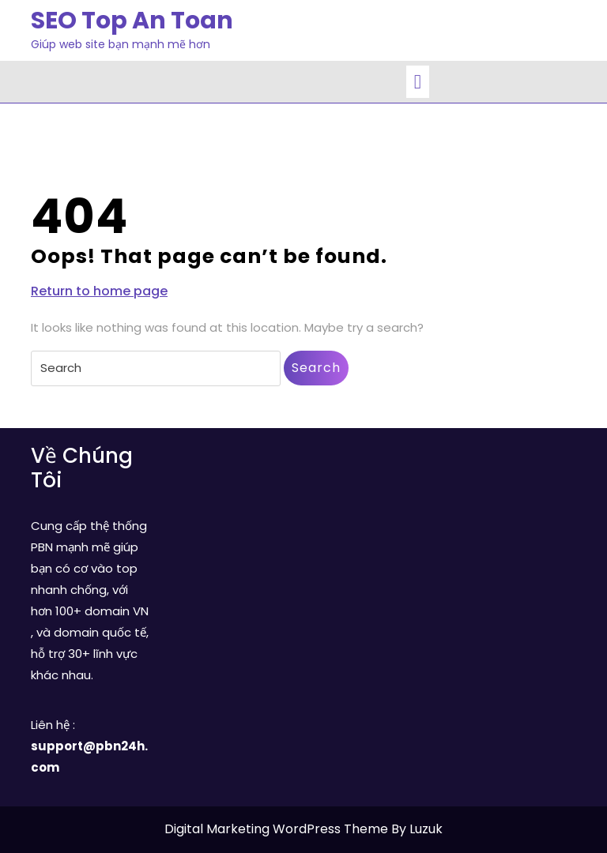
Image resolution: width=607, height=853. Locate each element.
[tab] (417, 82)
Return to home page (99, 291)
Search (316, 368)
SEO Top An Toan (132, 20)
